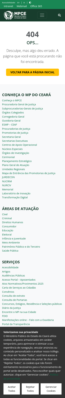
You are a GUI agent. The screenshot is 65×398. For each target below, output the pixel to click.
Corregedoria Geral (13, 116)
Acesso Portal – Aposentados (19, 279)
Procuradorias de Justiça (16, 128)
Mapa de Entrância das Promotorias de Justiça (28, 173)
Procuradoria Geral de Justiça (19, 104)
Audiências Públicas (13, 275)
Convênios (8, 291)
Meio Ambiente (11, 242)
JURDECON (8, 177)
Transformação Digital (15, 197)
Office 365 (36, 6)
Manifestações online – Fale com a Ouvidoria (28, 320)
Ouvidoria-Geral (11, 120)
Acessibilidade (10, 267)
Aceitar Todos (12, 388)
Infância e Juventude (14, 238)
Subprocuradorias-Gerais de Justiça (22, 108)
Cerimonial (8, 157)
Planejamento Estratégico (17, 161)
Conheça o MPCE (12, 100)
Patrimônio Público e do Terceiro (21, 246)
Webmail (22, 6)
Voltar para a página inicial (32, 72)
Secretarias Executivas (15, 140)
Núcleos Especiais (12, 149)
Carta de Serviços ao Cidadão (19, 287)
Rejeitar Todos (30, 388)
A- (24, 2)
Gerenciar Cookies (51, 388)
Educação (7, 230)
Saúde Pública (10, 250)
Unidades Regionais (13, 169)
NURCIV (6, 185)
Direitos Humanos (12, 222)
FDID (5, 316)
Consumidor (9, 226)
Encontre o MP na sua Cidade (19, 312)
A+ (18, 2)
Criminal (7, 218)
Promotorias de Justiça (15, 132)
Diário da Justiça (11, 307)
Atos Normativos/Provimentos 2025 (22, 283)
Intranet (8, 6)
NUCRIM (7, 181)
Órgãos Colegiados (13, 112)
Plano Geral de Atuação (15, 165)
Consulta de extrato (13, 295)
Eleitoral (7, 234)
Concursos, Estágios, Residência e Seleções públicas (32, 304)
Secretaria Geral (11, 136)
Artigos (6, 271)
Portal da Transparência (16, 324)
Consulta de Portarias (14, 300)
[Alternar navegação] (42, 15)
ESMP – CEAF (9, 124)
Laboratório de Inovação (16, 193)
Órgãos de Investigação (15, 153)
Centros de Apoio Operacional (19, 144)
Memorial (7, 189)
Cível (5, 214)
